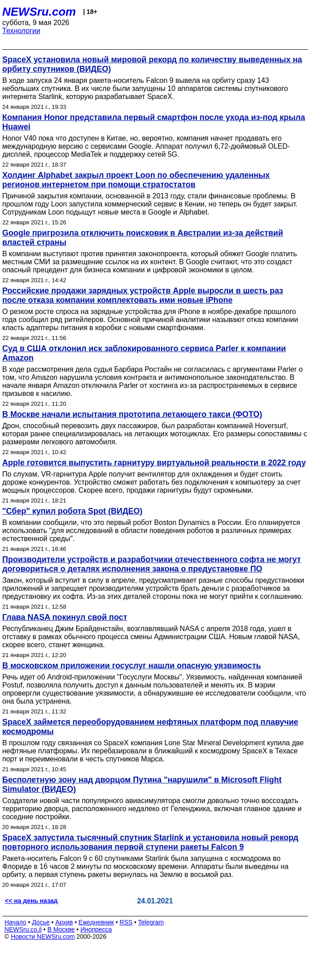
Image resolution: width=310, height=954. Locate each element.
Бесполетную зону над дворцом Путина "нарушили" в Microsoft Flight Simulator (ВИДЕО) (142, 784)
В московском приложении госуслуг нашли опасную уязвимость (131, 665)
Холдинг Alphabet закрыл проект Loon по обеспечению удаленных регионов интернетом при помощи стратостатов (136, 180)
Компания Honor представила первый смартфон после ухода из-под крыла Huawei (153, 122)
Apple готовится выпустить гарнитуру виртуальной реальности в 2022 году (154, 462)
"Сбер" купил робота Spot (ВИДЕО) (72, 511)
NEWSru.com (39, 11)
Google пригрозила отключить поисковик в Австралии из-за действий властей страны (142, 237)
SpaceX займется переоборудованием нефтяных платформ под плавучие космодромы (150, 727)
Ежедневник (96, 922)
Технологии (21, 30)
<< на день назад (31, 900)
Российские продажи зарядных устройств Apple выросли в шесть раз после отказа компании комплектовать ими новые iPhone (142, 295)
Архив (64, 922)
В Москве (61, 929)
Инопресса (96, 929)
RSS (125, 922)
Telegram (151, 922)
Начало (15, 922)
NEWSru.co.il (23, 929)
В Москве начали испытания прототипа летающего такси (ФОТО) (132, 414)
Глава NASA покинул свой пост (64, 617)
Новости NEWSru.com (43, 936)
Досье (41, 922)
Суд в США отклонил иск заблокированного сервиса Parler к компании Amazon (144, 353)
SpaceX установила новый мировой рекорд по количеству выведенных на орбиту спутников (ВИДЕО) (152, 64)
